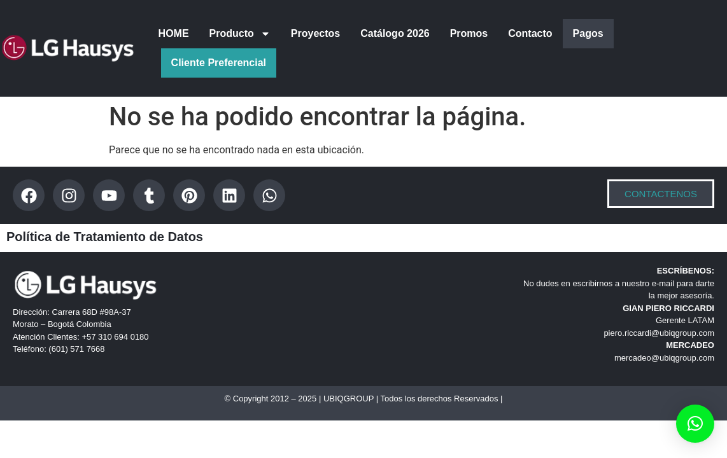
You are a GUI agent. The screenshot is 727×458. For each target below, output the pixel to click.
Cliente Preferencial (218, 62)
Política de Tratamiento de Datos (104, 237)
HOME (174, 33)
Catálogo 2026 (394, 33)
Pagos (588, 33)
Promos (469, 33)
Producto (240, 33)
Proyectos (315, 33)
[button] (695, 424)
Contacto (530, 33)
